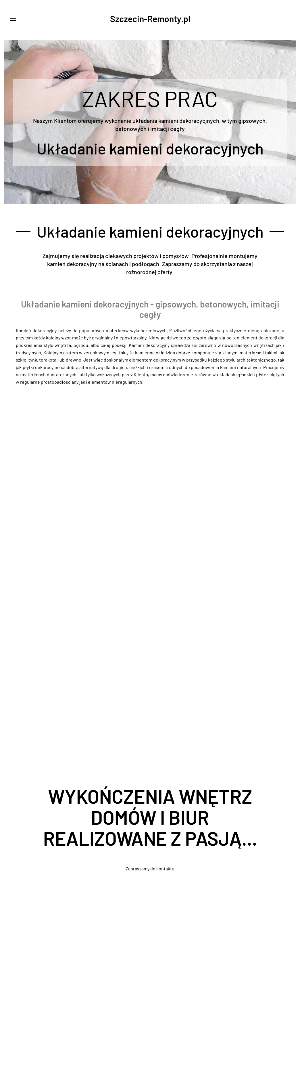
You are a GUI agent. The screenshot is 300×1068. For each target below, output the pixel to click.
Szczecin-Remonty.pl (150, 19)
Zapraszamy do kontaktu (150, 868)
